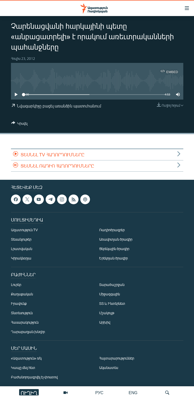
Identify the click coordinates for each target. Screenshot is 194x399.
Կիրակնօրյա (21, 258)
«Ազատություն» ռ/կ (26, 358)
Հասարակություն (24, 322)
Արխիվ (104, 322)
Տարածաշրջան (111, 285)
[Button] (19, 124)
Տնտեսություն (22, 313)
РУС (99, 392)
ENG (133, 392)
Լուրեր (16, 285)
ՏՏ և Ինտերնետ (112, 303)
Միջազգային (109, 294)
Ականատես (108, 368)
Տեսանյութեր (21, 239)
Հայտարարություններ (116, 358)
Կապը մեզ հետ (23, 368)
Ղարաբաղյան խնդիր (28, 332)
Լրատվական (21, 249)
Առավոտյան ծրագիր (115, 239)
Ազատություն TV (24, 230)
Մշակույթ (106, 313)
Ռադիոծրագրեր (112, 230)
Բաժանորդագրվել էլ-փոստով (34, 377)
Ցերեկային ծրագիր (114, 249)
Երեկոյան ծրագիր (113, 258)
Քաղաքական (22, 294)
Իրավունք (19, 303)
